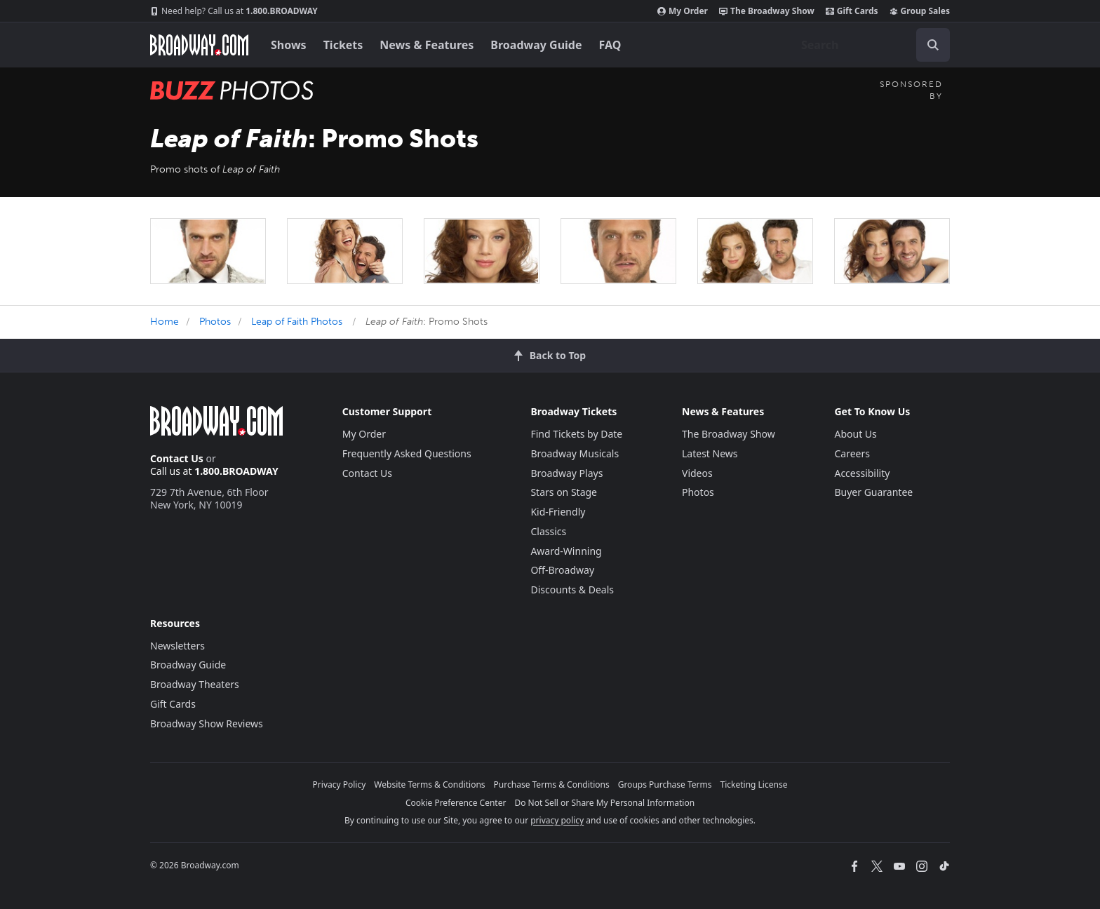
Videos (697, 473)
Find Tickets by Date (576, 433)
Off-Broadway (562, 570)
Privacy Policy (339, 784)
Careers (851, 453)
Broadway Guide (536, 44)
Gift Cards (852, 11)
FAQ (610, 44)
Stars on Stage (563, 492)
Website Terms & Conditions (429, 784)
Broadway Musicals (574, 453)
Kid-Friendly (557, 511)
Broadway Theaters (194, 684)
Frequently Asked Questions (406, 453)
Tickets (343, 44)
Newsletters (177, 645)
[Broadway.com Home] (199, 44)
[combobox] (870, 45)
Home (164, 322)
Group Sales (920, 11)
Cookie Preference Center (456, 803)
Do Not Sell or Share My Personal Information (604, 803)
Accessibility (862, 473)
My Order (682, 11)
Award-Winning (565, 551)
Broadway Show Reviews (206, 723)
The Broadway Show (766, 11)
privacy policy (557, 820)
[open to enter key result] (933, 45)
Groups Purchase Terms (665, 784)
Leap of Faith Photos (296, 322)
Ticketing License (754, 784)
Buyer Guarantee (873, 492)
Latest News (710, 453)
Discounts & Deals (572, 589)
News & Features (427, 44)
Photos (215, 322)
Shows (289, 44)
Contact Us (176, 458)
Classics (548, 531)
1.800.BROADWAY (234, 11)
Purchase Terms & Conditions (552, 784)
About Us (855, 433)
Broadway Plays (566, 473)
